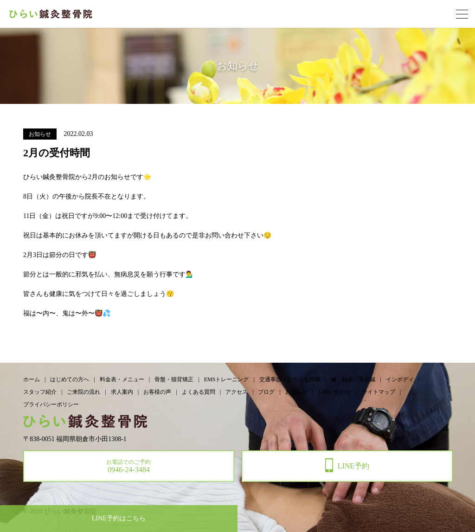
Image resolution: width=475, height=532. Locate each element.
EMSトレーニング (226, 379)
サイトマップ (378, 392)
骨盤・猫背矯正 (173, 379)
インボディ (400, 379)
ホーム (31, 379)
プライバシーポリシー (51, 404)
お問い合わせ (334, 392)
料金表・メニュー (122, 379)
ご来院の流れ (83, 392)
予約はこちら (119, 518)
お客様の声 (157, 392)
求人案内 (122, 392)
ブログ (266, 392)
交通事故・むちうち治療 (290, 379)
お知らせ (296, 392)
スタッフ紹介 (40, 392)
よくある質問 (198, 392)
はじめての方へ (69, 379)
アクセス (236, 392)
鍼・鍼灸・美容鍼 (353, 379)
